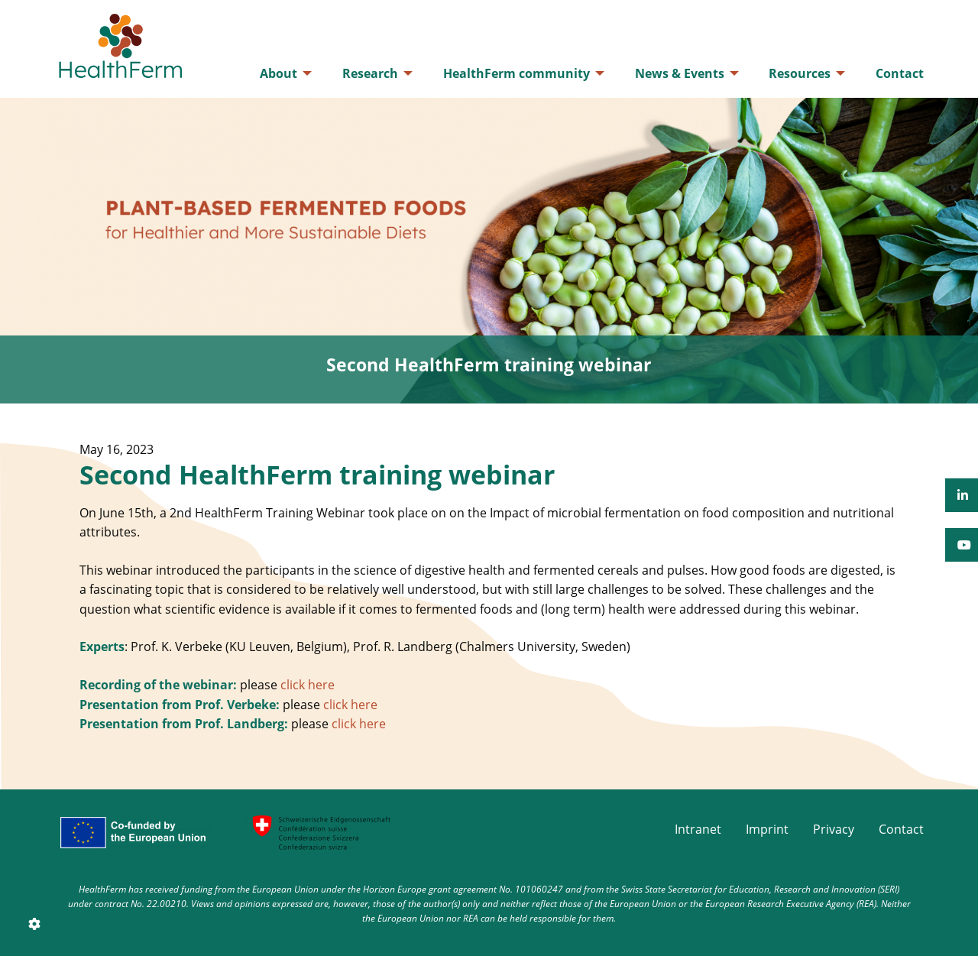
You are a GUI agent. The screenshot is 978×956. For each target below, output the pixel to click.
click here (307, 684)
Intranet (698, 829)
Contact (901, 829)
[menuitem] (282, 73)
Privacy (833, 829)
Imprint (767, 829)
